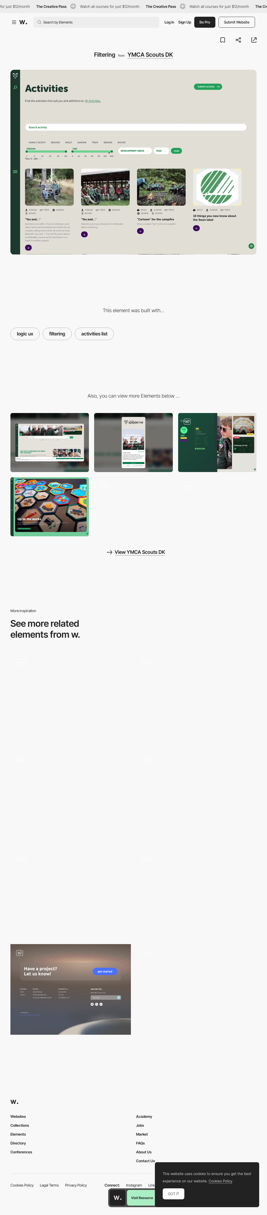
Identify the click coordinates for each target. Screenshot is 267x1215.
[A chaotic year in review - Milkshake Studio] (70, 696)
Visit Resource (142, 1198)
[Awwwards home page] (117, 1198)
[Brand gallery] (49, 506)
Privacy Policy (76, 1185)
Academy (144, 1116)
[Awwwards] (23, 22)
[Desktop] (49, 442)
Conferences (21, 1152)
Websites (18, 1116)
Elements (18, 1134)
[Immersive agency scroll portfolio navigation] (196, 987)
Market (142, 1134)
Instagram (134, 1185)
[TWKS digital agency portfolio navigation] (70, 893)
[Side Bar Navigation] (196, 698)
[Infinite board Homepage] (70, 797)
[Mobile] (133, 442)
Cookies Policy (22, 1185)
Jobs (140, 1125)
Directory (18, 1143)
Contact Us (145, 1161)
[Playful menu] (217, 442)
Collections (19, 1125)
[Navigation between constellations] (196, 797)
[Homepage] (133, 506)
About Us (143, 1152)
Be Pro (204, 22)
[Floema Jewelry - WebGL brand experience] (196, 893)
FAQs (140, 1143)
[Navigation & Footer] (70, 989)
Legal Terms (49, 1185)
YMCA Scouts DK (150, 54)
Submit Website (237, 22)
